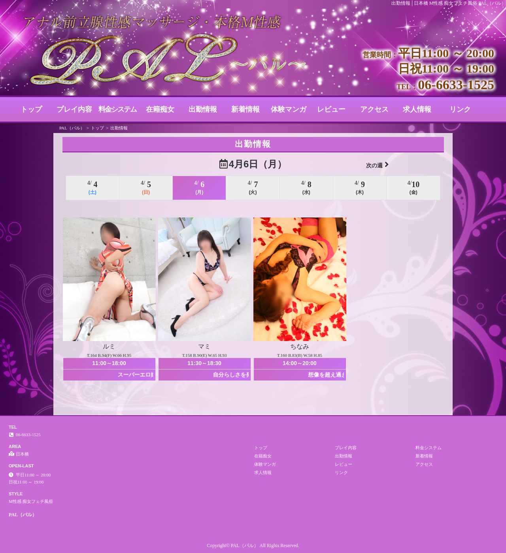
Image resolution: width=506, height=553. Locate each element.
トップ (31, 109)
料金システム (117, 109)
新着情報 (245, 109)
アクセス (374, 109)
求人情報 (417, 109)
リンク (460, 109)
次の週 (377, 164)
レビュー (331, 109)
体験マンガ (288, 109)
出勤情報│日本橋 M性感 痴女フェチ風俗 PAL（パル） (448, 3)
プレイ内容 (74, 109)
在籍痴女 (160, 109)
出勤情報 (203, 109)
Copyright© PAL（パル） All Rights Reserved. (253, 545)
